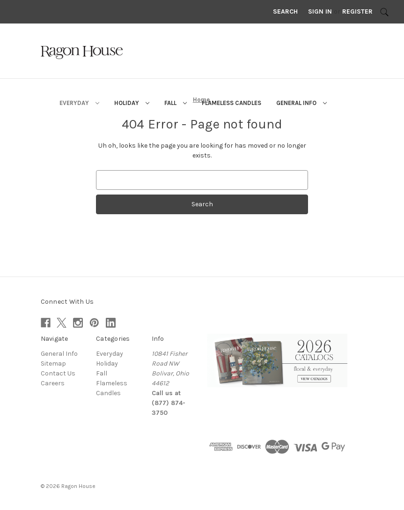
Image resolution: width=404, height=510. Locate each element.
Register (357, 11)
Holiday (131, 102)
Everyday (79, 102)
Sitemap (53, 364)
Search (285, 11)
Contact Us (58, 373)
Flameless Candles (231, 102)
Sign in (320, 11)
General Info (301, 102)
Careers (53, 383)
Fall (175, 102)
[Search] (384, 11)
